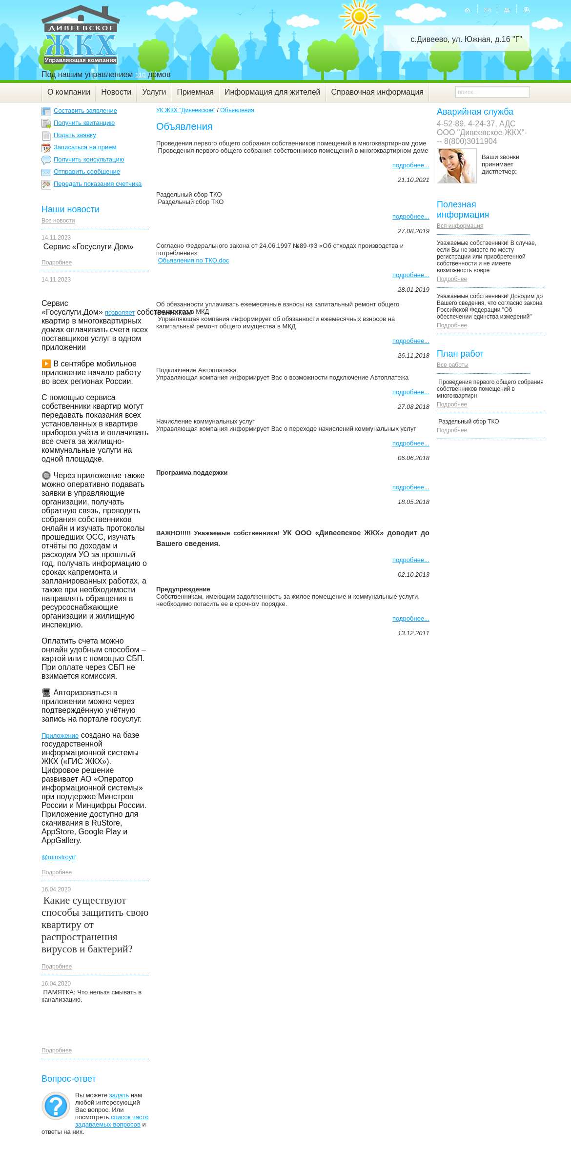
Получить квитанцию (84, 122)
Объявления (237, 110)
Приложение (60, 735)
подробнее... (410, 165)
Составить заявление (85, 110)
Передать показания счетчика (98, 183)
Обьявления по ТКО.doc (193, 260)
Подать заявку (75, 135)
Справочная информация (377, 92)
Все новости (58, 220)
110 (140, 75)
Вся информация (460, 225)
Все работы (453, 365)
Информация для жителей (272, 92)
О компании (68, 92)
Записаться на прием (85, 147)
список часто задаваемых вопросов (112, 1120)
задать (119, 1095)
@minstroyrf (58, 857)
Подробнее (56, 262)
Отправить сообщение (87, 171)
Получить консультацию (89, 159)
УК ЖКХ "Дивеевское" (185, 110)
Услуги (154, 92)
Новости (116, 92)
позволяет (120, 312)
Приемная (195, 92)
